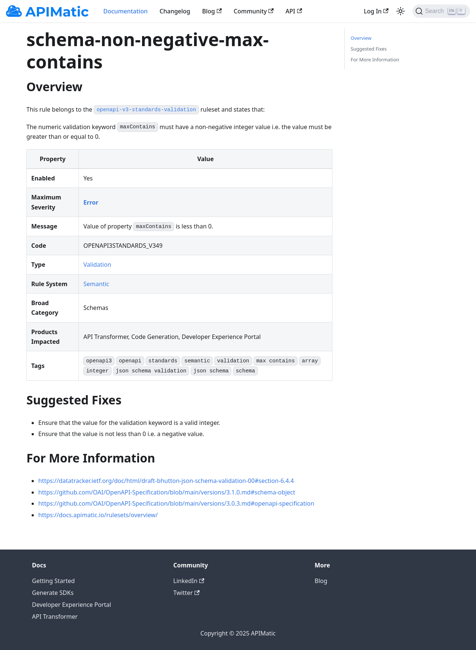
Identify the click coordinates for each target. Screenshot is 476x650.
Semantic (96, 284)
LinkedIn (188, 581)
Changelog (175, 11)
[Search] (441, 11)
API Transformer (55, 616)
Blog (212, 11)
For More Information (375, 59)
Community (254, 11)
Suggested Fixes (369, 48)
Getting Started (53, 581)
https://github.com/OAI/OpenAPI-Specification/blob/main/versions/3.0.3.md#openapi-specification (176, 503)
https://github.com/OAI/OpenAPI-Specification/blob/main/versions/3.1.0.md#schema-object (166, 492)
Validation (97, 264)
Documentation (125, 11)
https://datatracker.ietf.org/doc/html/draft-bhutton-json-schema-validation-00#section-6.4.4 (166, 481)
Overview (361, 38)
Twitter (186, 593)
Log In (376, 11)
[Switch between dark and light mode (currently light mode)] (400, 11)
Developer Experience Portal (71, 605)
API (294, 11)
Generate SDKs (53, 593)
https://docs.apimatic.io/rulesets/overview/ (98, 515)
